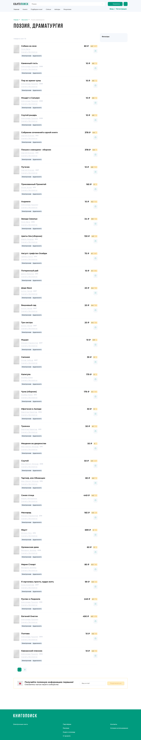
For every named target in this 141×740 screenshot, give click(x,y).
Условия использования (119, 728)
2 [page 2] (24, 669)
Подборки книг (36, 9)
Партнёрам (67, 724)
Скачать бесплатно (29, 52)
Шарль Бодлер (27, 239)
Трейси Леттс (27, 256)
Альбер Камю (27, 377)
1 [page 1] (19, 669)
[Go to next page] (29, 669)
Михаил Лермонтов (29, 343)
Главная (16, 9)
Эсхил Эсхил (26, 187)
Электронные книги (20, 724)
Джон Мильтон (27, 274)
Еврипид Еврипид (29, 412)
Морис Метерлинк (29, 498)
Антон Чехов (26, 291)
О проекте (66, 736)
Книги (25, 9)
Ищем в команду (69, 732)
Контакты (113, 724)
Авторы (57, 9)
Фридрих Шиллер (29, 550)
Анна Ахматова (27, 585)
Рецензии (67, 9)
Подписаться (115, 683)
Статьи (48, 9)
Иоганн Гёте (26, 533)
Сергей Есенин (27, 135)
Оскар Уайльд (27, 360)
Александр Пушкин (29, 66)
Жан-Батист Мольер (30, 447)
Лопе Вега (25, 49)
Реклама (66, 728)
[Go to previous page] (15, 669)
